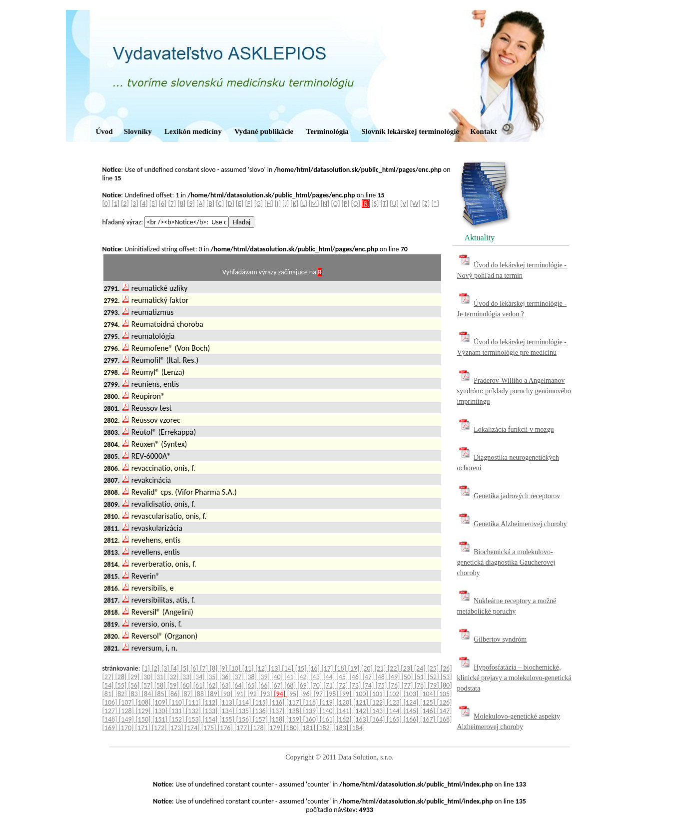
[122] (378, 702)
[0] (106, 203)
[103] (411, 694)
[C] (220, 203)
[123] (395, 702)
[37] (238, 677)
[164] (378, 719)
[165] (395, 719)
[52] (434, 677)
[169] (110, 728)
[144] (395, 711)
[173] (176, 728)
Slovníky (138, 131)
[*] (435, 203)
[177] (242, 728)
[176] (226, 728)
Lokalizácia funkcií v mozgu (514, 429)
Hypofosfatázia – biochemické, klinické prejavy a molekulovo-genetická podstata (514, 678)
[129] (144, 711)
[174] (193, 728)
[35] (212, 677)
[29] (134, 677)
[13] (275, 668)
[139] (311, 711)
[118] (311, 702)
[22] (394, 668)
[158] (278, 719)
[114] (244, 702)
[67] (277, 685)
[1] (115, 203)
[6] (163, 203)
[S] (375, 203)
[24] (420, 668)
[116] (278, 702)
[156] (244, 719)
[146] (428, 711)
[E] (239, 203)
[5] (153, 203)
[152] (177, 719)
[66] (264, 685)
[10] (235, 668)
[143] (378, 711)
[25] (433, 668)
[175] (209, 728)
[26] (446, 668)
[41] (290, 677)
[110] (177, 702)
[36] (225, 677)
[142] (361, 711)
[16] (314, 668)
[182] (325, 728)
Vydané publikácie (263, 131)
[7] (172, 203)
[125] (428, 702)
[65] (251, 685)
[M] (314, 203)
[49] (395, 677)
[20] (367, 668)
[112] (211, 702)
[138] (294, 711)
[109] (160, 702)
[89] (214, 694)
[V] (404, 203)
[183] (341, 728)
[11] (248, 668)
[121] (361, 702)
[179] (275, 728)
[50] (408, 677)
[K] (294, 203)
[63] (225, 685)
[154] (211, 719)
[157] (261, 719)
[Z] (426, 203)
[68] (290, 685)
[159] (294, 719)
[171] (143, 728)
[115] (261, 702)
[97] (320, 694)
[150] (144, 719)
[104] (428, 694)
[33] (186, 677)
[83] (134, 694)
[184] (357, 728)
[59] (173, 685)
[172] (160, 728)
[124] (412, 702)
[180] (292, 728)
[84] (148, 694)
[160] (311, 719)
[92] (253, 694)
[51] (421, 677)
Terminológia (327, 131)
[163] (361, 719)
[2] (125, 203)
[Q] (355, 203)
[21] (380, 668)
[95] (293, 694)
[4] (144, 203)
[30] (147, 677)
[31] (160, 677)
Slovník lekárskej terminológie (410, 131)
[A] (200, 203)
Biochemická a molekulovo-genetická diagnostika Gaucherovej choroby (506, 562)
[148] (110, 719)
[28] (121, 677)
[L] (303, 203)
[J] (285, 203)
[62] (212, 685)
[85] (161, 694)
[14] (288, 668)
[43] (316, 677)
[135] (244, 711)
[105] (444, 694)
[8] (181, 203)
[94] (280, 694)
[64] (238, 685)
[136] (261, 711)
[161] (328, 719)
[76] (395, 685)
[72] (342, 685)
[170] (127, 728)
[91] (240, 694)
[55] (121, 685)
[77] (408, 685)
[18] (341, 668)
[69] (303, 685)
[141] (345, 711)
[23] (407, 668)
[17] (328, 668)
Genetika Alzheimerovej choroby (520, 524)
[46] (355, 677)
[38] (251, 677)
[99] (346, 694)
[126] (444, 702)
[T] (384, 203)
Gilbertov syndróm (500, 639)
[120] (345, 702)
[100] (361, 694)
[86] (174, 694)
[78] (421, 685)
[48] (381, 677)
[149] (127, 719)
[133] (211, 711)
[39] (264, 677)
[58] (160, 685)
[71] (329, 685)
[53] (446, 677)
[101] (378, 694)
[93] (267, 694)
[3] (134, 203)
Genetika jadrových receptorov (517, 496)
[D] (230, 203)
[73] (355, 685)
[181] (308, 728)
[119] (328, 702)
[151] (160, 719)
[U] (394, 203)
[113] (227, 702)
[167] (428, 719)
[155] (227, 719)
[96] (306, 694)
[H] (268, 203)
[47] (368, 677)
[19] (354, 668)
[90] (227, 694)
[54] (108, 685)
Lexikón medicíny (193, 131)
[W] (415, 203)
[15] (301, 668)
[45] (342, 677)
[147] (444, 711)
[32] (173, 677)
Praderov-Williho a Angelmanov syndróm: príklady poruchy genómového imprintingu (514, 391)
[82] (121, 694)
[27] (108, 677)
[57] (147, 685)
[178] (259, 728)
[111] (194, 702)
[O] (335, 203)
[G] (258, 203)
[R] (366, 203)
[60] (186, 685)
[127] (110, 711)
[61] (199, 685)
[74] (368, 685)
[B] (210, 203)
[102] (395, 694)
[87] (187, 694)
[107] (127, 702)
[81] (108, 694)
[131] (177, 711)
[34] (199, 677)
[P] (346, 203)
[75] (381, 685)
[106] (110, 702)
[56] (134, 685)
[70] (316, 685)
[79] (434, 685)
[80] (446, 685)
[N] (325, 203)
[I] (278, 203)
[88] (201, 694)
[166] (412, 719)
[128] (127, 711)
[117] (294, 702)
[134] (227, 711)
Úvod (104, 131)
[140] (328, 711)
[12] (261, 668)
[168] (444, 719)
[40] (277, 677)
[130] (160, 711)
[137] (278, 711)
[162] (345, 719)
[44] (329, 677)
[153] (194, 719)
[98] (333, 694)
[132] (194, 711)
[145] (412, 711)
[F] (249, 203)
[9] (191, 203)
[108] (144, 702)
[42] (303, 677)
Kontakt (483, 131)
